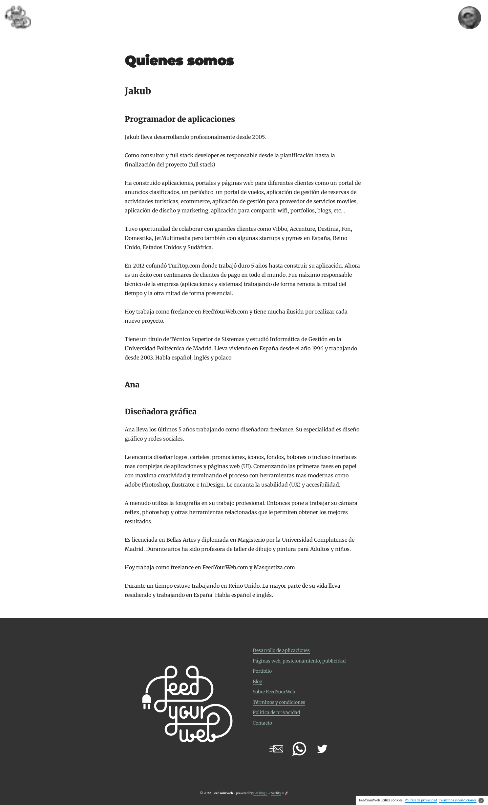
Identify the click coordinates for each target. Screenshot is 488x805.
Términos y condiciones (279, 702)
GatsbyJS (260, 793)
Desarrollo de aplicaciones (281, 650)
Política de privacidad (276, 712)
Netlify (276, 793)
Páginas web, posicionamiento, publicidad (299, 661)
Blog (257, 682)
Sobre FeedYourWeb (274, 692)
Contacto (262, 723)
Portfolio (262, 671)
